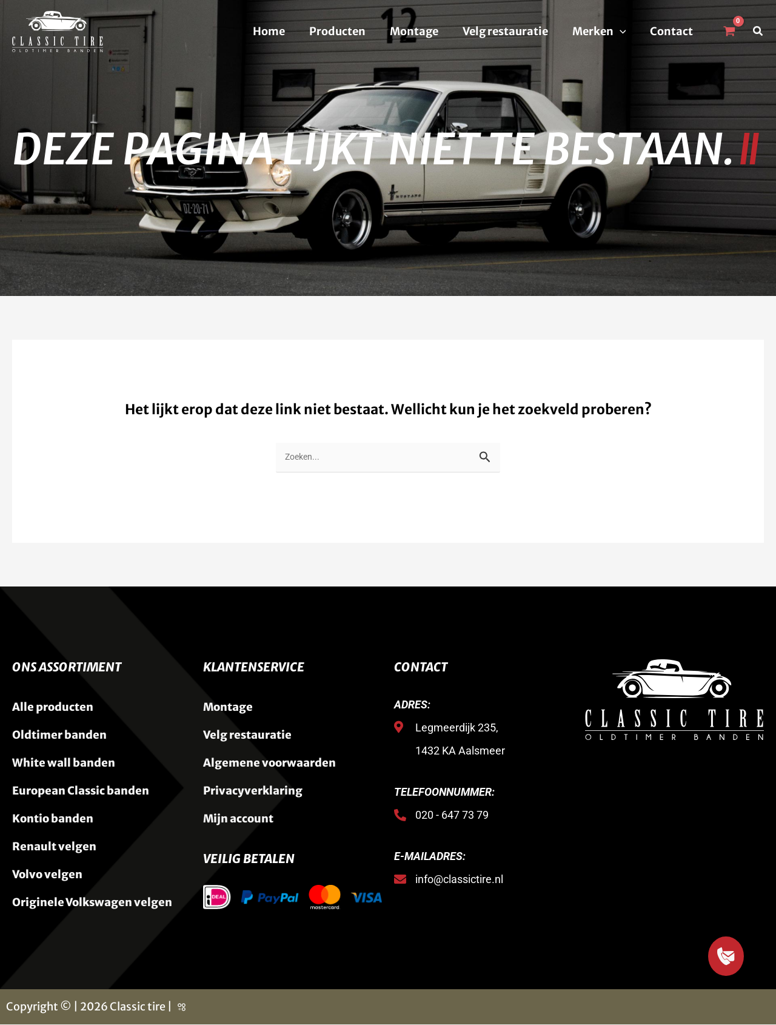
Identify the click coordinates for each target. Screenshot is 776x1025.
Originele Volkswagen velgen (92, 903)
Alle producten (52, 707)
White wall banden (63, 763)
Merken (603, 31)
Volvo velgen (47, 875)
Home (282, 31)
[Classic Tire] (57, 31)
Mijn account (238, 819)
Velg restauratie (511, 31)
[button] (623, 31)
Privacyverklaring (253, 791)
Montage (422, 31)
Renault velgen (54, 847)
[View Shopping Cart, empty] (728, 31)
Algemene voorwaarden (269, 763)
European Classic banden (80, 791)
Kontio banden (52, 819)
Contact (672, 31)
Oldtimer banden (59, 735)
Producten (348, 31)
